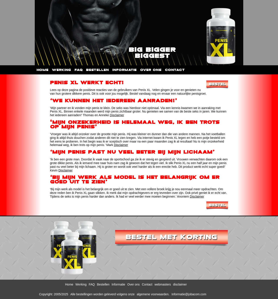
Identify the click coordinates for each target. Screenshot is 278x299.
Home (42, 70)
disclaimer (180, 284)
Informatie (124, 70)
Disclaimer (117, 115)
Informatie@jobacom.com (189, 294)
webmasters (162, 284)
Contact (175, 70)
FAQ (78, 70)
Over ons (150, 70)
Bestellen (97, 70)
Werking (61, 70)
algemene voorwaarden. (153, 294)
